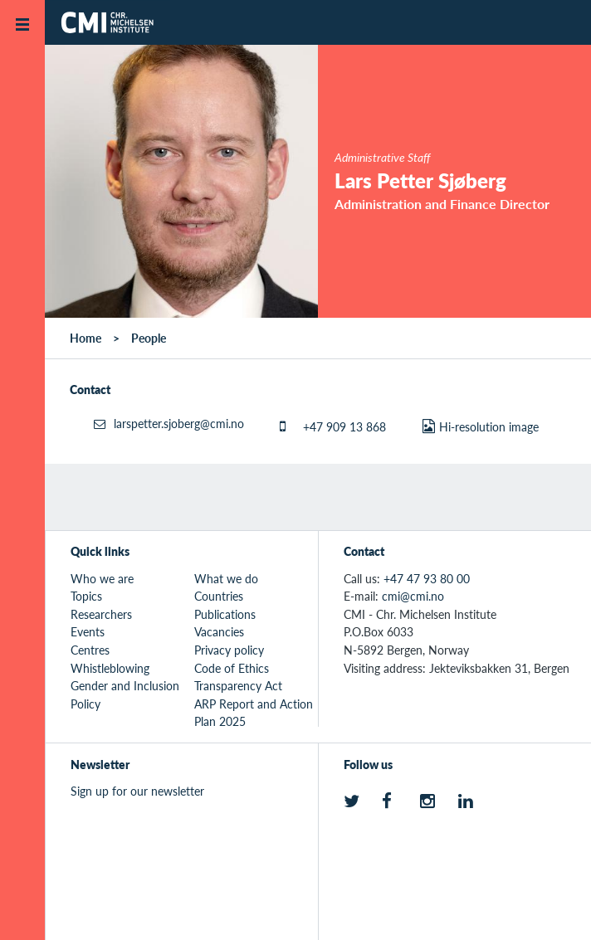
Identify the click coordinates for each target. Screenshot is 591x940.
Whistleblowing (110, 668)
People (148, 337)
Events (88, 631)
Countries (218, 595)
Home (85, 337)
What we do (226, 578)
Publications (225, 614)
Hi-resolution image (489, 426)
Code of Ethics (231, 668)
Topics (86, 595)
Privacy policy (229, 649)
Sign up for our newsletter (137, 790)
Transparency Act (238, 685)
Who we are (102, 578)
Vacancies (219, 631)
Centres (90, 649)
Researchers (101, 614)
